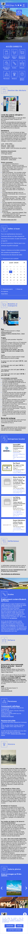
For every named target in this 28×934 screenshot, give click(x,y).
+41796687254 (17, 471)
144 (25, 570)
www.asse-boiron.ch (6, 691)
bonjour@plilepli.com (19, 489)
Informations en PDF (6, 156)
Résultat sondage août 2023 (8, 219)
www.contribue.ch (7, 215)
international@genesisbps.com (19, 454)
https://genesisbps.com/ (19, 457)
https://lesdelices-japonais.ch (18, 514)
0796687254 (18, 430)
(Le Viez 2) (22, 567)
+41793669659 (17, 511)
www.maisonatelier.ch (19, 491)
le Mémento (12, 625)
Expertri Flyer (23, 212)
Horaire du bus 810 (6, 332)
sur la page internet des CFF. (15, 381)
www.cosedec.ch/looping (14, 217)
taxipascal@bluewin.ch (19, 472)
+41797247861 (17, 528)
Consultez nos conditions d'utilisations (11, 920)
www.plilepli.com (17, 492)
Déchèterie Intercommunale (8, 151)
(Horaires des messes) (7, 716)
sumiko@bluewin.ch (18, 512)
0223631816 (16, 452)
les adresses (13, 618)
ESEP (2, 605)
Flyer (17, 215)
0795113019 (12, 159)
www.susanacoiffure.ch (19, 530)
